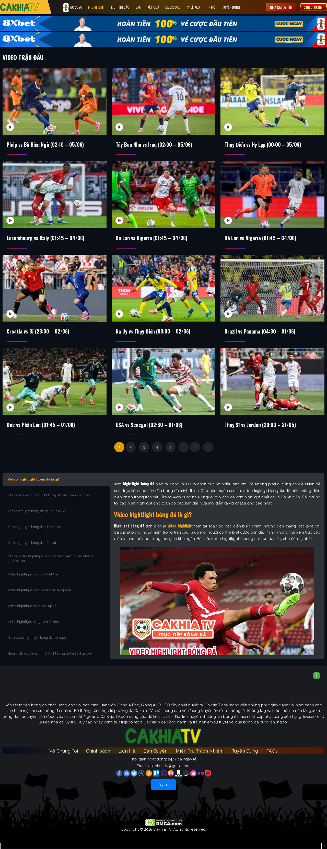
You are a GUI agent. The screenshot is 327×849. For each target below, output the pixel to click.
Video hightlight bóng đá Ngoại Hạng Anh (39, 591)
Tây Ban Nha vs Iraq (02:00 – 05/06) (154, 145)
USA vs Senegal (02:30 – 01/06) (149, 425)
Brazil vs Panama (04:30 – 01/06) (260, 332)
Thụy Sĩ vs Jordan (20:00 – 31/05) (260, 425)
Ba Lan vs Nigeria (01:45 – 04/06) (152, 238)
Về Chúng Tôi (63, 751)
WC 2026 (72, 7)
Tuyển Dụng (231, 7)
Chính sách (98, 751)
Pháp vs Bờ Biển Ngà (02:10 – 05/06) (46, 145)
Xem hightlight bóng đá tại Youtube (35, 527)
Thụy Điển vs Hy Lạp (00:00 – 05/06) (263, 145)
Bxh (139, 7)
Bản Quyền (156, 751)
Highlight (96, 7)
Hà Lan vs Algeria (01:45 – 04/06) (261, 238)
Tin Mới (211, 7)
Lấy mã (163, 785)
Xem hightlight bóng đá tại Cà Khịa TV (36, 511)
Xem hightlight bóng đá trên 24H (32, 543)
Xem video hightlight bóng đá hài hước (37, 638)
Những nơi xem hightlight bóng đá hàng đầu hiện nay (49, 496)
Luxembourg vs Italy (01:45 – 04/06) (46, 238)
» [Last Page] (208, 447)
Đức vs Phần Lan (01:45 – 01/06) (41, 425)
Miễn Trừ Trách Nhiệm (200, 751)
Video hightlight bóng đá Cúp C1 (32, 606)
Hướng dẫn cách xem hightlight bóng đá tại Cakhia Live (50, 654)
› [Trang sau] (195, 447)
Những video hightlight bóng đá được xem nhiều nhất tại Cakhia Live (51, 559)
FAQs (272, 751)
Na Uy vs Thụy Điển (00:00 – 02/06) (153, 332)
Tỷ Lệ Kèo (193, 7)
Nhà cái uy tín (281, 7)
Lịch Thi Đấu (120, 7)
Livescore (173, 7)
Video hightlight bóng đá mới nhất (34, 622)
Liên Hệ (126, 751)
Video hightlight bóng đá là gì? (34, 480)
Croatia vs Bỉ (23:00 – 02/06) (38, 332)
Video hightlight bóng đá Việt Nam (34, 575)
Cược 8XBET (313, 7)
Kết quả (153, 7)
